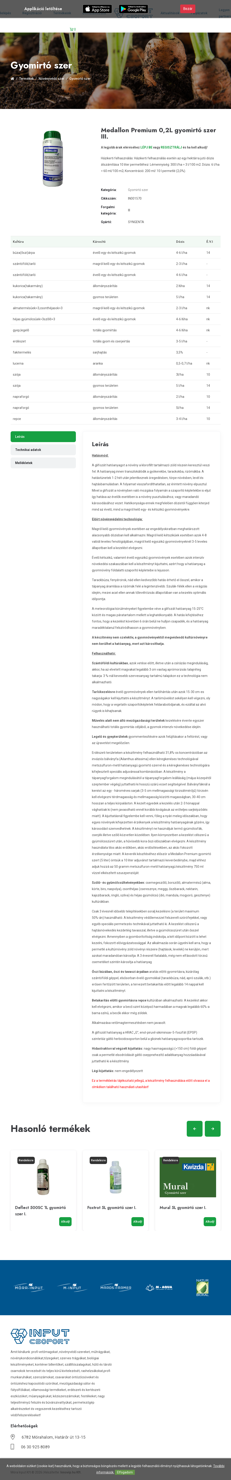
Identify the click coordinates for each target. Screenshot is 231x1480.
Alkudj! (65, 1221)
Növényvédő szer (51, 78)
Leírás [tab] (20, 436)
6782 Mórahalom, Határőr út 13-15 (54, 1437)
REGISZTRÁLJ (171, 147)
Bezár (187, 9)
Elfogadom (125, 1472)
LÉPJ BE (146, 147)
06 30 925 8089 (35, 1447)
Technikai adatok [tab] (28, 450)
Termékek (26, 78)
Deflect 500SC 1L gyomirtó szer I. (40, 1211)
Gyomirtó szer (80, 78)
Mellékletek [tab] (24, 463)
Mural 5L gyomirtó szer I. (183, 1208)
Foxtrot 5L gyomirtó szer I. (111, 1208)
